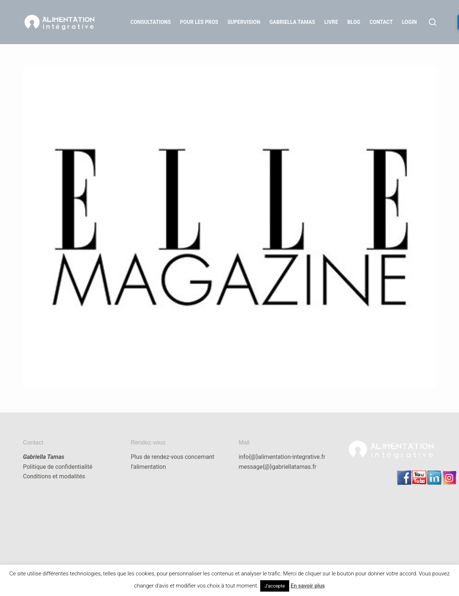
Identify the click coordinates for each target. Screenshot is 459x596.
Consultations (150, 22)
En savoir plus (308, 585)
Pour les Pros (199, 22)
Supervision (243, 22)
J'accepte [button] (275, 586)
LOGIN (409, 22)
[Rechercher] (432, 22)
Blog (353, 22)
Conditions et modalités (54, 476)
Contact (380, 22)
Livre (331, 22)
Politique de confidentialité (57, 466)
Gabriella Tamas (292, 22)
